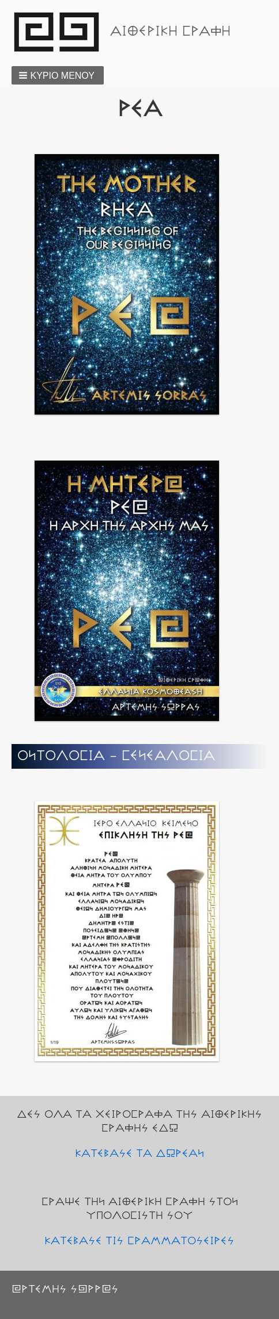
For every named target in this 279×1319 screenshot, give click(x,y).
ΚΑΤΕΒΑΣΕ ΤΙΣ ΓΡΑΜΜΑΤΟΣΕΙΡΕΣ (139, 1241)
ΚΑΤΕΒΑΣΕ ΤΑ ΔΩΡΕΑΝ (139, 1153)
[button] (58, 75)
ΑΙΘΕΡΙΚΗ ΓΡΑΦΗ (170, 31)
